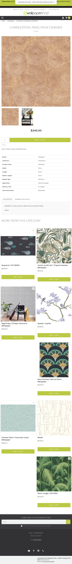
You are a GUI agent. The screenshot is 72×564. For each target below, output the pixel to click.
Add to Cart (40, 140)
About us (16, 9)
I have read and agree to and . (36, 526)
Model (40, 437)
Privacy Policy (48, 525)
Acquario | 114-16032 (10, 265)
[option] (36, 71)
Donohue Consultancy (48, 561)
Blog (21, 9)
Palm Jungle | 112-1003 (47, 493)
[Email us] (29, 551)
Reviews (22, 199)
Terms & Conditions (39, 9)
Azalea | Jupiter (44, 323)
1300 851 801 (54, 9)
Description (7, 199)
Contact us (28, 9)
